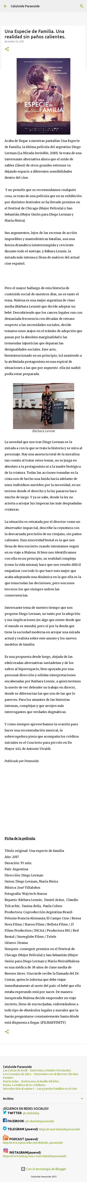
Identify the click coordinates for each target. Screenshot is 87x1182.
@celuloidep (31, 1113)
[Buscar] (81, 6)
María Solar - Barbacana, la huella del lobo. (31, 1081)
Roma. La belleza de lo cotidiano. (24, 1085)
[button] (7, 49)
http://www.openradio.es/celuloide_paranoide (33, 1142)
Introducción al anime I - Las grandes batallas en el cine (40, 1088)
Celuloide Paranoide (25, 6)
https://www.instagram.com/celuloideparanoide (34, 1156)
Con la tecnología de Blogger (43, 1169)
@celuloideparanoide (39, 1121)
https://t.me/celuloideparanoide (59, 1129)
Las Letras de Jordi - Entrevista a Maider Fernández (37, 1070)
